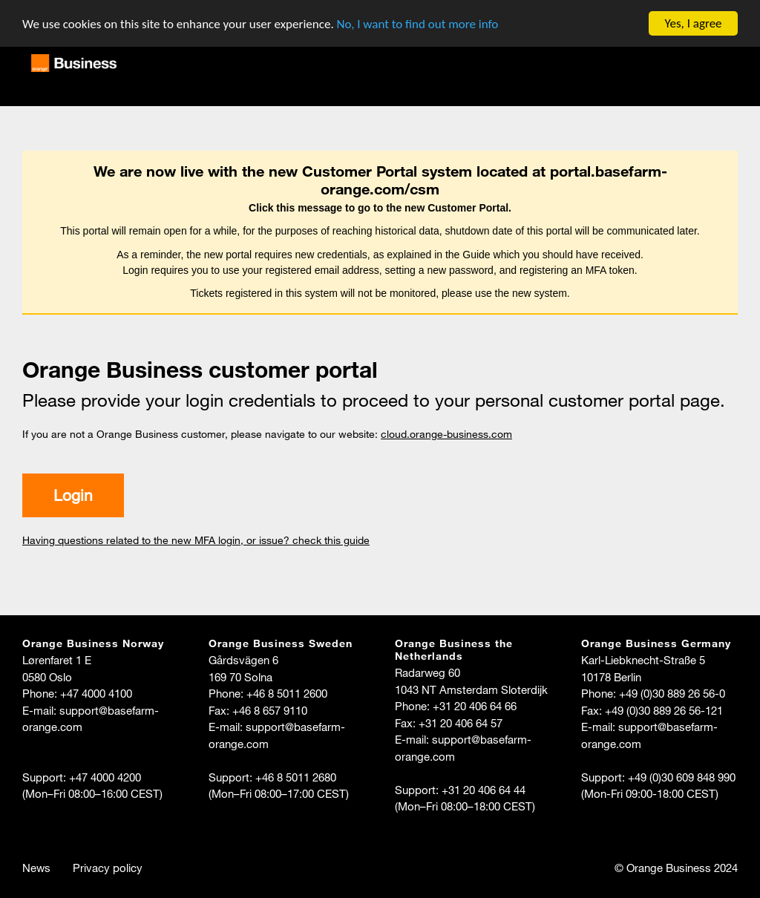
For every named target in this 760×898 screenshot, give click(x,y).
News (36, 867)
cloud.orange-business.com (446, 434)
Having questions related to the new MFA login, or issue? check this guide (196, 540)
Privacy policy (107, 867)
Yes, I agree (692, 23)
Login (73, 495)
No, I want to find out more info (418, 23)
